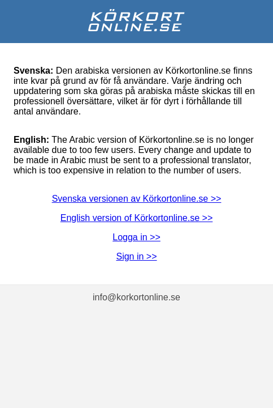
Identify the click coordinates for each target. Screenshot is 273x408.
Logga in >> (136, 237)
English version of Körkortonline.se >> (136, 218)
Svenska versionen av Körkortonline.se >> (137, 198)
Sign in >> (136, 256)
